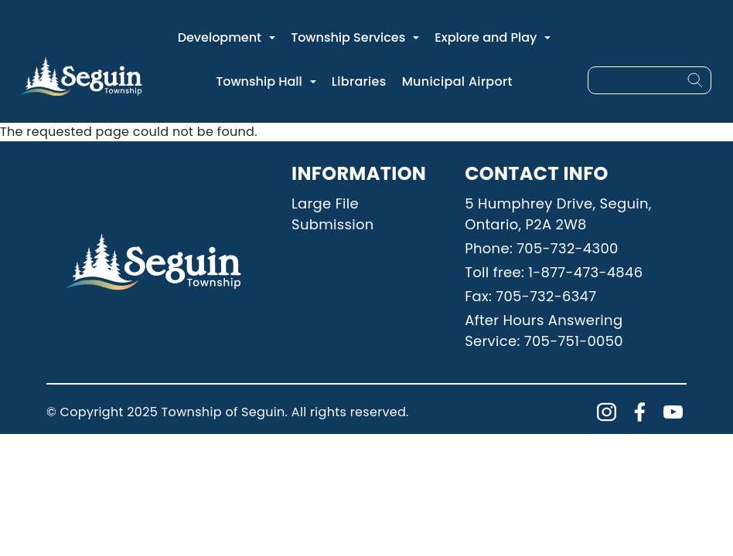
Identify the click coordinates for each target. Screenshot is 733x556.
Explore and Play (486, 37)
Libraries (359, 81)
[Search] (695, 80)
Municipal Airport (457, 81)
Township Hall (259, 81)
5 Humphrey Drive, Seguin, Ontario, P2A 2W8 (558, 214)
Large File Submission (332, 214)
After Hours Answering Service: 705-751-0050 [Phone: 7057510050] (544, 330)
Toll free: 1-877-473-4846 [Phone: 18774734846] (554, 272)
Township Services (348, 37)
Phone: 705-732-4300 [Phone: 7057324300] (541, 248)
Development (219, 37)
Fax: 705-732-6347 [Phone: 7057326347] (530, 296)
